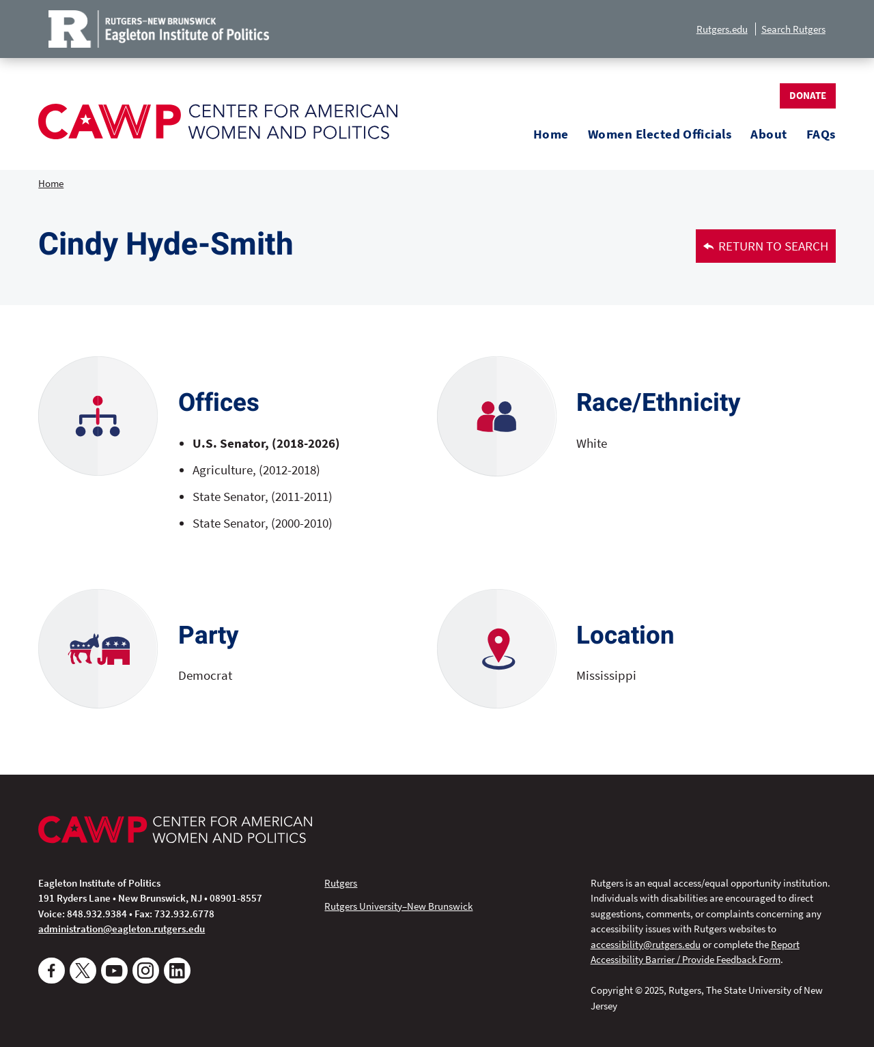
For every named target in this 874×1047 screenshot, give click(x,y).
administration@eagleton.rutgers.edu (121, 928)
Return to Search (766, 246)
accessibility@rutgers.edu (646, 944)
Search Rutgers (793, 29)
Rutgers (340, 882)
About (768, 134)
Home (551, 134)
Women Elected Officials (659, 134)
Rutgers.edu (722, 29)
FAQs (821, 134)
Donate (807, 95)
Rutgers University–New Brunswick (398, 906)
